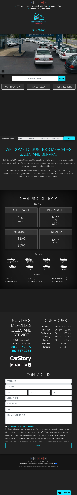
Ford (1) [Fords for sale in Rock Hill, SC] (31, 278)
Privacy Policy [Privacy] (45, 461)
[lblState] (39, 392)
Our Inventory (12, 87)
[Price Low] (45, 138)
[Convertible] (12, 260)
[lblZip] (62, 392)
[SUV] (46, 260)
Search (61, 79)
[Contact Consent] (6, 426)
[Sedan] (29, 268)
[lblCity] (16, 392)
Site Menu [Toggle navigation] (38, 30)
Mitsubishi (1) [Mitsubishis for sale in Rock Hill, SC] (57, 281)
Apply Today (38, 87)
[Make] (23, 138)
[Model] (34, 138)
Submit (38, 445)
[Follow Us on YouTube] (38, 2)
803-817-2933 (21, 351)
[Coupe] (12, 268)
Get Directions (64, 87)
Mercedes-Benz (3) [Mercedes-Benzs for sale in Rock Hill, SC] (59, 278)
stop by (41, 176)
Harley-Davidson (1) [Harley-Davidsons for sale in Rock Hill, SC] (36, 281)
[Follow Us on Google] (42, 2)
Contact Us (39, 461)
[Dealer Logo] (38, 18)
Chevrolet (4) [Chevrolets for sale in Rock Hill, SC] (11, 281)
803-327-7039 (56, 6)
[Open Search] (35, 78)
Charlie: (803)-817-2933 (40, 9)
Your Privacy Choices (50, 463)
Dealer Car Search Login (25, 463)
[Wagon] (63, 268)
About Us (34, 461)
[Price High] (57, 138)
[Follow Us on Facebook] (31, 2)
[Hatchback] (29, 260)
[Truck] (46, 268)
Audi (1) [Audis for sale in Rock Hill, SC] (8, 278)
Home (29, 461)
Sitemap (41, 463)
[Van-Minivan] (63, 260)
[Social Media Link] (45, 2)
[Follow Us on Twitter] (34, 2)
